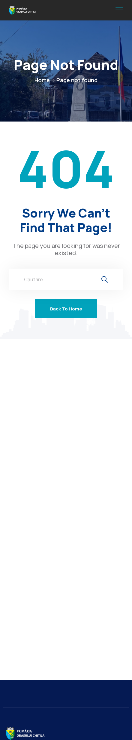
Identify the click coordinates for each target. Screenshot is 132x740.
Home (42, 80)
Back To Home (66, 309)
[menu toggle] (119, 10)
